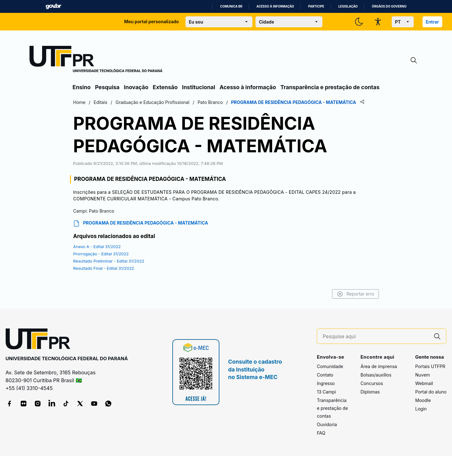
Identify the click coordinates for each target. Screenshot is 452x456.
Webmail (424, 383)
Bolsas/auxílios (375, 374)
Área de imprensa (378, 366)
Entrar (432, 21)
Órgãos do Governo (389, 6)
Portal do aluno (431, 391)
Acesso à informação (275, 6)
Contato (325, 374)
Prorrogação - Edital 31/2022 (101, 253)
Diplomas (369, 391)
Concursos (371, 383)
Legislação (348, 6)
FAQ (321, 433)
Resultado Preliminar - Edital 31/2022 (108, 260)
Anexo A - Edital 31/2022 (97, 246)
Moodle (423, 400)
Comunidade (330, 366)
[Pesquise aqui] (376, 336)
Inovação (136, 87)
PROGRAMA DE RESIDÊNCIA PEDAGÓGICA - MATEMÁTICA (140, 223)
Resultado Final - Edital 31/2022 (103, 268)
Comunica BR (231, 6)
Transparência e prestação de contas (329, 87)
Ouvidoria (327, 424)
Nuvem (422, 374)
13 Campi (326, 391)
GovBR (53, 6)
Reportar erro (355, 294)
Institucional (198, 87)
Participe (316, 6)
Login (421, 408)
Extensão (165, 87)
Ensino (82, 87)
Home (79, 102)
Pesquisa (107, 87)
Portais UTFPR (430, 366)
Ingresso (326, 383)
